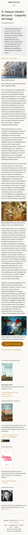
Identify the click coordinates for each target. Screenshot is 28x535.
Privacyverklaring (14, 522)
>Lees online (4, 483)
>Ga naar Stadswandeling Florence (9, 435)
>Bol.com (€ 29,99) (6, 394)
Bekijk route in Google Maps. (9, 58)
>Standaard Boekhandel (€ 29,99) (9, 392)
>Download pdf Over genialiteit (9, 481)
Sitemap (22, 520)
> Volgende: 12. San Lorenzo (12, 344)
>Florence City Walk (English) (8, 436)
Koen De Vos (14, 2)
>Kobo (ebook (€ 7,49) (6, 396)
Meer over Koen (5, 509)
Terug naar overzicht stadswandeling (11, 349)
